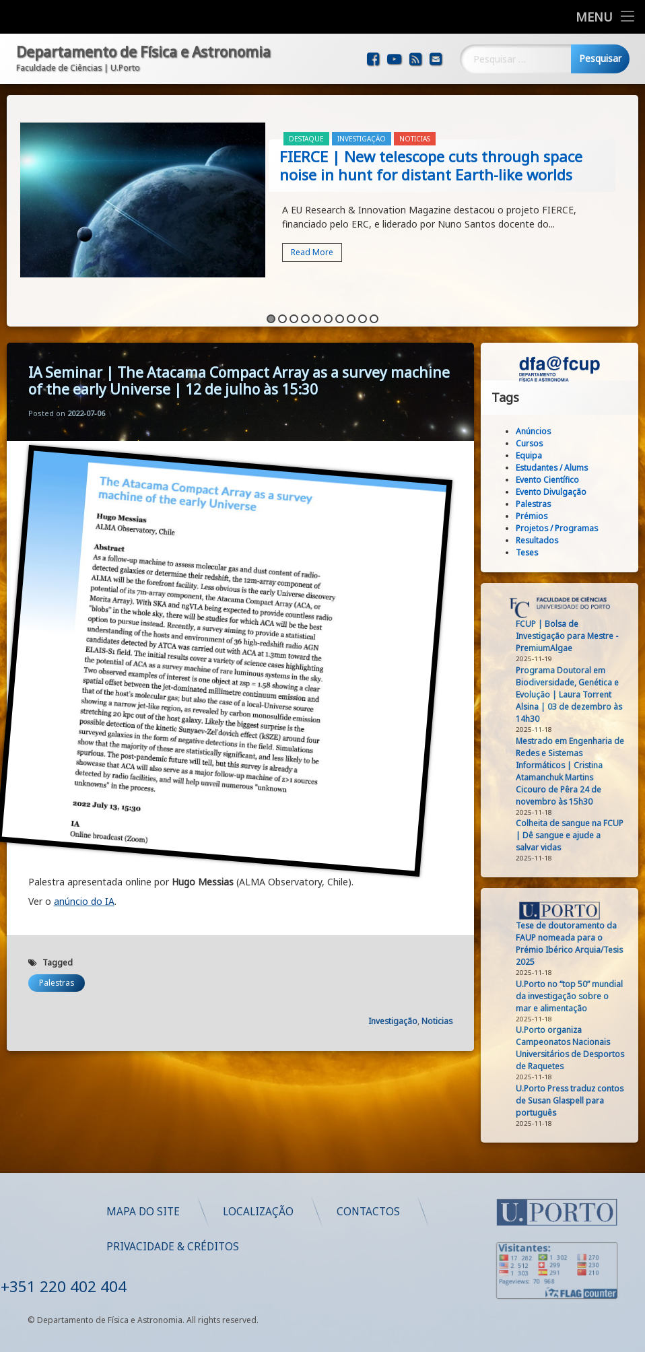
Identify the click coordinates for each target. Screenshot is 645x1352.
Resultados (543, 540)
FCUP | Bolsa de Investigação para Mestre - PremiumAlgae (573, 636)
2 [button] (282, 309)
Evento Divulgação (557, 492)
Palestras (56, 954)
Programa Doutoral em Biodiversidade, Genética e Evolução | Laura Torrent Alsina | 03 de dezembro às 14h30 (575, 694)
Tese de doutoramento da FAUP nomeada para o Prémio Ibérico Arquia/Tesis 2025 (575, 944)
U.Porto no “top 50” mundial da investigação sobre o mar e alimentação (575, 996)
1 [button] (271, 309)
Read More (312, 242)
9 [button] (362, 309)
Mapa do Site (321, 1212)
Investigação (361, 129)
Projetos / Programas (563, 528)
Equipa (535, 455)
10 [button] (374, 309)
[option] (322, 192)
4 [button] (305, 309)
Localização (436, 1212)
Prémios (537, 516)
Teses (533, 552)
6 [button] (328, 309)
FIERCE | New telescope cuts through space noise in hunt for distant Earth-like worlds (430, 156)
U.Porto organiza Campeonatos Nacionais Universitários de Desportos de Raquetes (576, 1048)
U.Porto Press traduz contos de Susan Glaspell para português (576, 1100)
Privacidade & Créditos (351, 1247)
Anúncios (539, 431)
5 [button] (316, 309)
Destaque (306, 129)
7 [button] (339, 309)
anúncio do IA (84, 873)
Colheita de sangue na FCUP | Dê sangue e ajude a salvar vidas (576, 835)
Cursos (535, 443)
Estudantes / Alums (558, 467)
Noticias (414, 129)
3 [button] (294, 309)
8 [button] (351, 309)
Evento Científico (553, 479)
